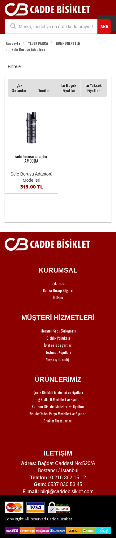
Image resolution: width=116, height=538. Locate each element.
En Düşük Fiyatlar (68, 88)
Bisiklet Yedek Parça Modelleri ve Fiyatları (58, 413)
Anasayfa (13, 43)
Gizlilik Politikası (58, 338)
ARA (104, 26)
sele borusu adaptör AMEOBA (31, 158)
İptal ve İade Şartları (58, 345)
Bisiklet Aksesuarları (58, 420)
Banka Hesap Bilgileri (58, 290)
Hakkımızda (58, 283)
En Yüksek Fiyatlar (93, 88)
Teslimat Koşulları (58, 352)
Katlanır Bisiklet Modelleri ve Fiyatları (58, 406)
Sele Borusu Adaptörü (28, 49)
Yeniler (44, 90)
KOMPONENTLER (68, 43)
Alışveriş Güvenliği (58, 359)
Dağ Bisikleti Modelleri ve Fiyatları (58, 399)
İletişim (58, 297)
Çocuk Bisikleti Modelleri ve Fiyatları (58, 392)
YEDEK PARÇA (38, 43)
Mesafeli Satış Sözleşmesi (58, 330)
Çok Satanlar (19, 88)
